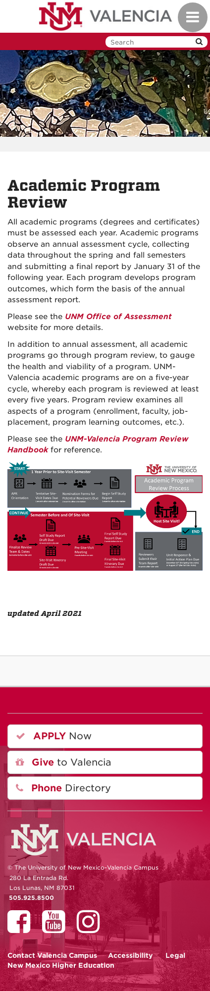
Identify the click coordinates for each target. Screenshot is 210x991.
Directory (63, 788)
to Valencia (63, 762)
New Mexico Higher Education (60, 965)
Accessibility (130, 955)
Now (54, 736)
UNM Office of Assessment (117, 316)
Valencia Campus (52, 955)
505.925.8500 (31, 897)
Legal (175, 955)
